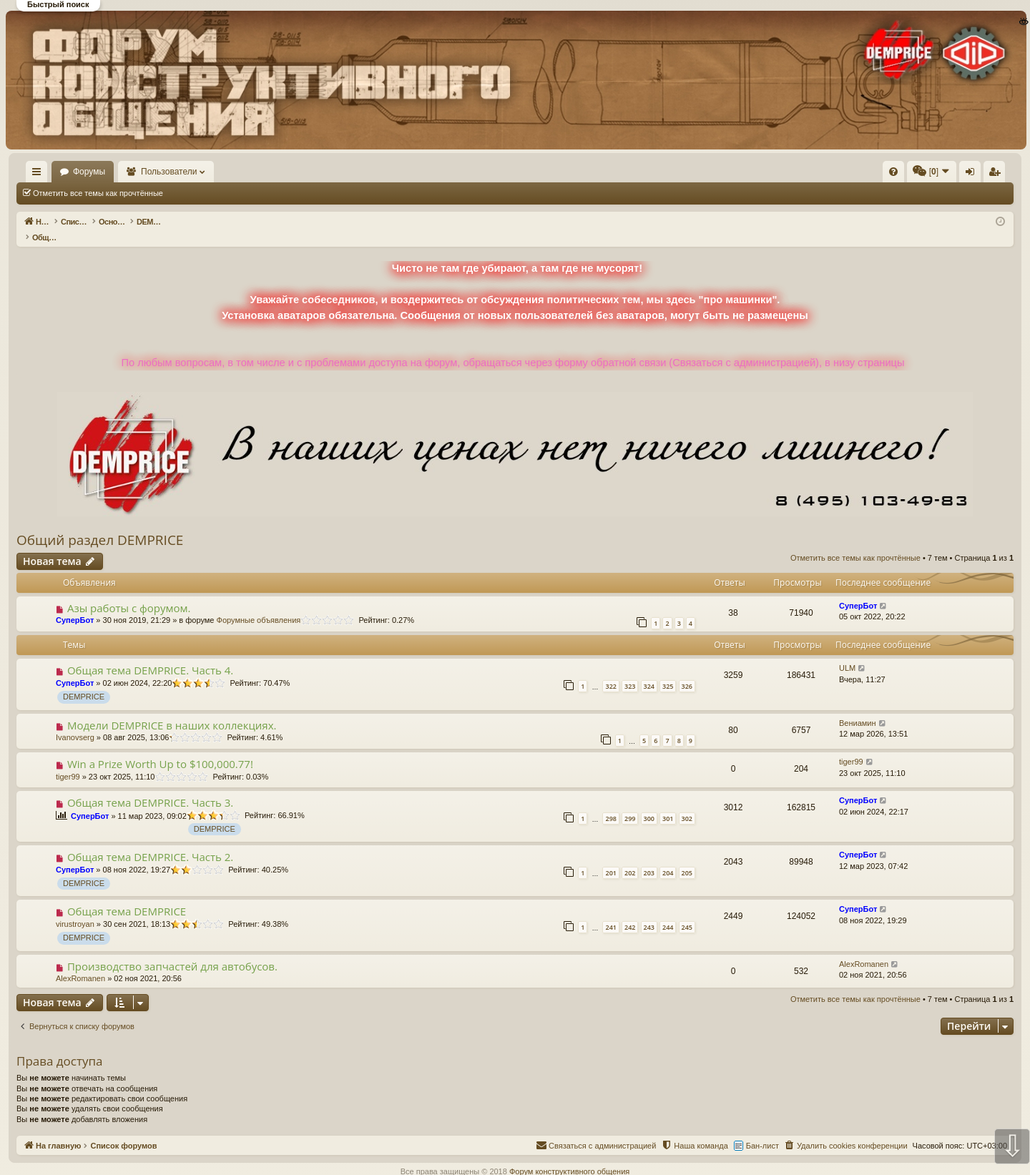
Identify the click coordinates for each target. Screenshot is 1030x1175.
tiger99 (68, 761)
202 (629, 857)
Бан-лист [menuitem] (762, 1130)
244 (667, 912)
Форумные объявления (259, 605)
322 (610, 671)
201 (610, 857)
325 (667, 671)
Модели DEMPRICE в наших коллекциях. (172, 710)
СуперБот (75, 605)
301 (667, 803)
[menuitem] (678, 171)
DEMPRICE (83, 681)
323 (629, 671)
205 (687, 857)
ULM (847, 653)
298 (610, 803)
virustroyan (75, 909)
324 (649, 671)
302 (687, 803)
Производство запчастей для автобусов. (172, 951)
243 (649, 912)
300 (649, 803)
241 (610, 912)
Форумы (130, 172)
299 (629, 803)
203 (649, 857)
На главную (57, 172)
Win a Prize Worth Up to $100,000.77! (160, 749)
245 (687, 912)
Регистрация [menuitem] (895, 174)
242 (629, 912)
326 (687, 671)
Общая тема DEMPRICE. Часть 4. (150, 655)
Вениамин (857, 708)
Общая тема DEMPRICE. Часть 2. (150, 842)
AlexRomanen (80, 963)
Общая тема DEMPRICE (126, 896)
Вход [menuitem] (870, 174)
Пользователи (211, 172)
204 (667, 857)
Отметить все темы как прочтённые (98, 193)
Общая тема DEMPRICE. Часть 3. (150, 787)
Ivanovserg (75, 722)
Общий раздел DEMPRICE (99, 525)
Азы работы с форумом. (129, 593)
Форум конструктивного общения (569, 1156)
